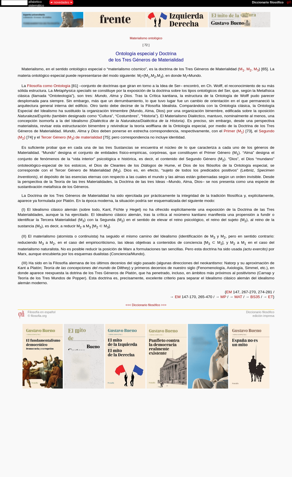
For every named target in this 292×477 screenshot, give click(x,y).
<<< (128, 305)
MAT (238, 297)
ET (270, 297)
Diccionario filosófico (146, 305)
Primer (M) (234, 131)
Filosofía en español (41, 312)
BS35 (255, 297)
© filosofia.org (37, 315)
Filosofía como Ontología (48, 86)
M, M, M (249, 69)
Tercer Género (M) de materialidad (71, 137)
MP (223, 297)
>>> (164, 305)
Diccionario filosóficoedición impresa (260, 313)
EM (229, 292)
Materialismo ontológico (146, 38)
